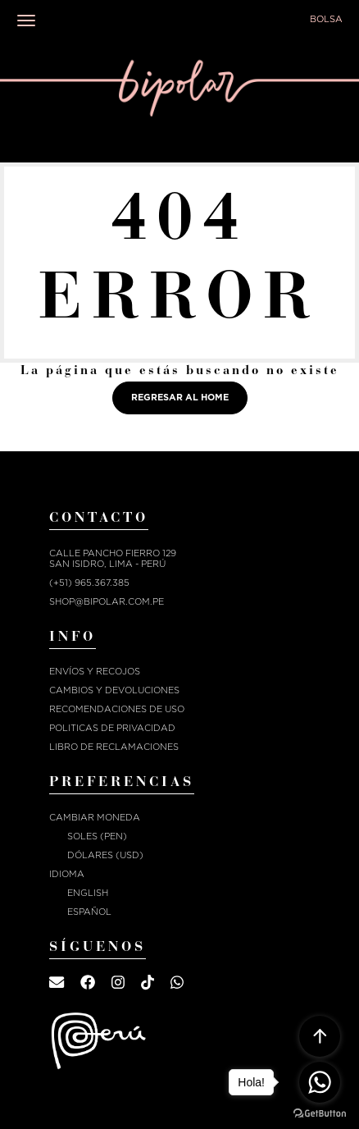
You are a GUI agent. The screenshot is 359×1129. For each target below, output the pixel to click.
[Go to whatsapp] (319, 1082)
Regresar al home (180, 397)
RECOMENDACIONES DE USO (116, 709)
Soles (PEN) (97, 836)
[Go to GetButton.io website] (319, 1113)
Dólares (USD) (105, 855)
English (87, 893)
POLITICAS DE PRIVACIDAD (112, 728)
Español (89, 911)
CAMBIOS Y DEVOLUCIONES (114, 690)
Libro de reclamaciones (114, 747)
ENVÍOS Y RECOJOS (94, 671)
